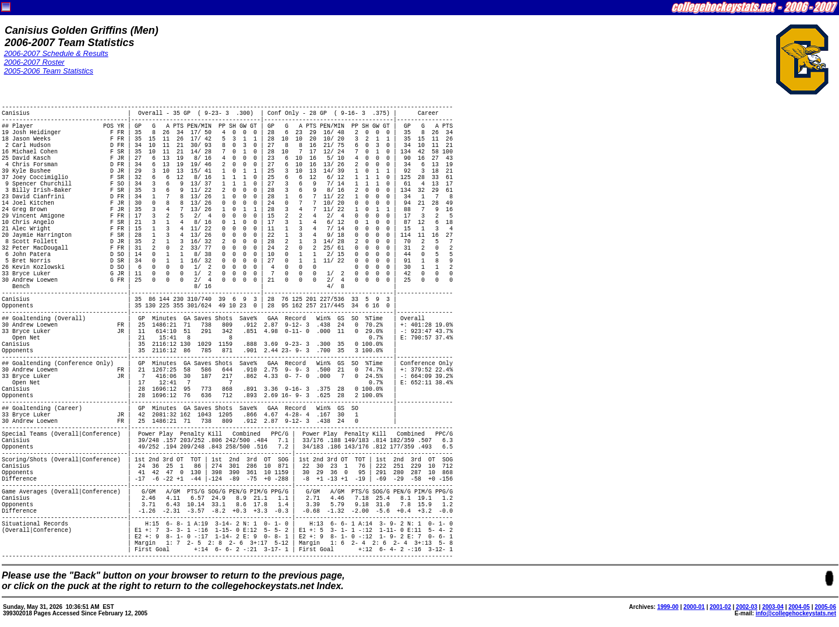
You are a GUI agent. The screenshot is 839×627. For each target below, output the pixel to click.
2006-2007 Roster (34, 62)
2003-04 (773, 607)
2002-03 (746, 607)
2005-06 (825, 607)
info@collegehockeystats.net (796, 613)
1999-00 (668, 607)
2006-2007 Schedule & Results (56, 53)
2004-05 (799, 607)
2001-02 (720, 607)
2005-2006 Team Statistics (48, 70)
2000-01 (694, 607)
